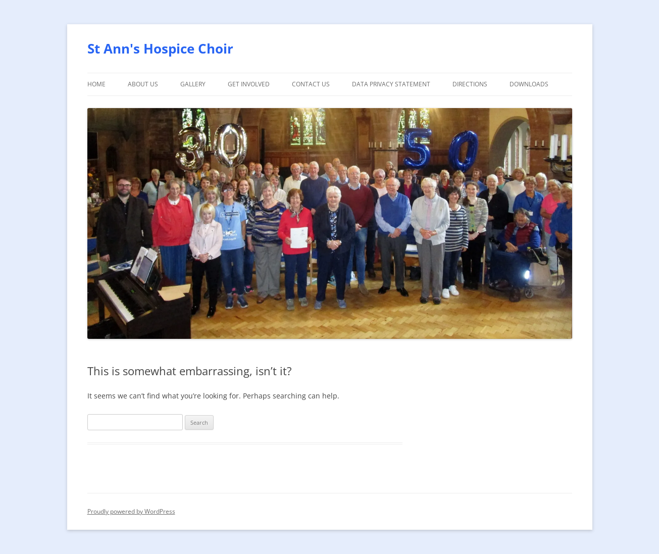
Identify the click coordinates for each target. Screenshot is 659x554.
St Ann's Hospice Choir (160, 48)
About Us (143, 84)
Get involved (249, 84)
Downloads (529, 84)
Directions (469, 84)
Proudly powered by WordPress (131, 511)
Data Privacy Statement (391, 84)
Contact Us (311, 84)
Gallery (193, 84)
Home (96, 84)
